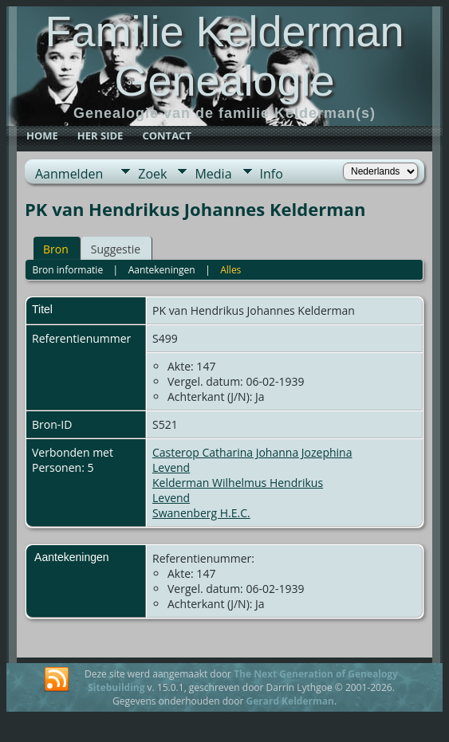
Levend (171, 467)
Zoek (152, 174)
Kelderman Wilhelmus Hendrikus (237, 482)
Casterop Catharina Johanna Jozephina (252, 452)
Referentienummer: (203, 558)
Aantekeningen (161, 270)
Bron (56, 249)
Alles (230, 270)
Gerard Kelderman (289, 701)
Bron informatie (67, 270)
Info (271, 174)
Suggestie (115, 249)
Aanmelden (69, 174)
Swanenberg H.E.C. (201, 512)
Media (213, 174)
